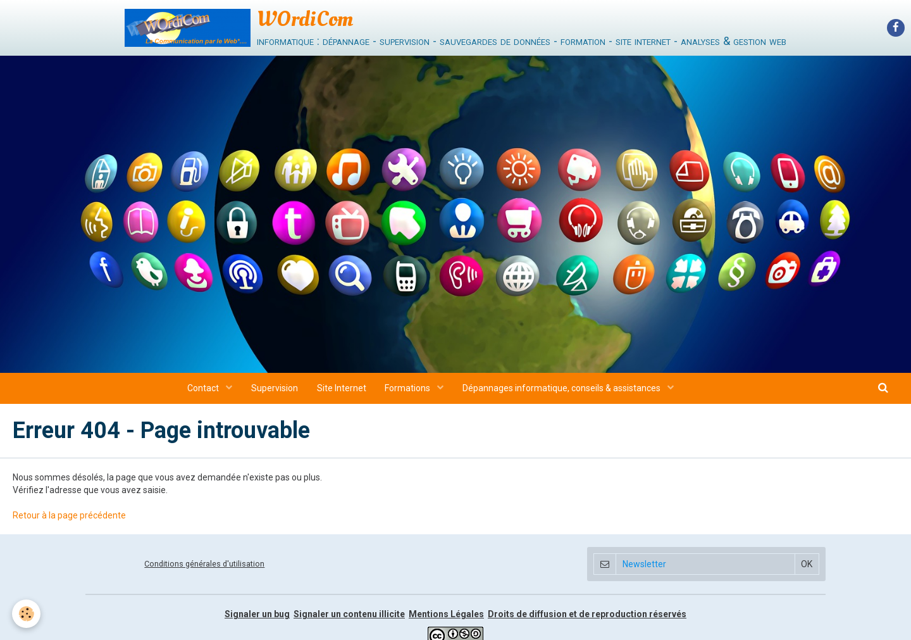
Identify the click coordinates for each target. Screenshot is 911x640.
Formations (409, 392)
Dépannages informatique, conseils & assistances (563, 392)
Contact (204, 392)
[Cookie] (27, 613)
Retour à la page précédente (69, 519)
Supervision (274, 392)
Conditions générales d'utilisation (204, 567)
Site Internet (341, 392)
